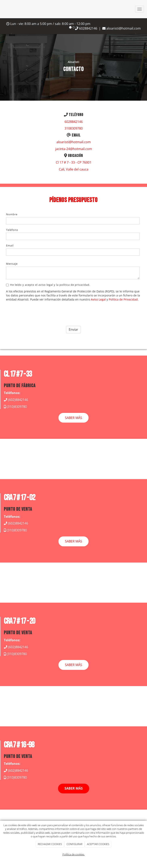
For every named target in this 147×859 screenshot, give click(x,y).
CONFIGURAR (74, 844)
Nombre (11, 214)
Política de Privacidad (123, 299)
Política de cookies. (73, 854)
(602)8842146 (18, 400)
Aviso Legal (98, 299)
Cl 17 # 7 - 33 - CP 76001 (73, 162)
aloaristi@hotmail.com (121, 28)
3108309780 (74, 128)
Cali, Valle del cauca (73, 169)
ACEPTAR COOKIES (98, 844)
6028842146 (74, 121)
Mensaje (12, 263)
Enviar (73, 329)
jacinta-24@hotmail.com (73, 149)
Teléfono (12, 230)
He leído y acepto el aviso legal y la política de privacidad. (48, 285)
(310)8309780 (17, 406)
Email (10, 245)
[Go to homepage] (2, 9)
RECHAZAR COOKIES (50, 844)
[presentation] (37, 312)
